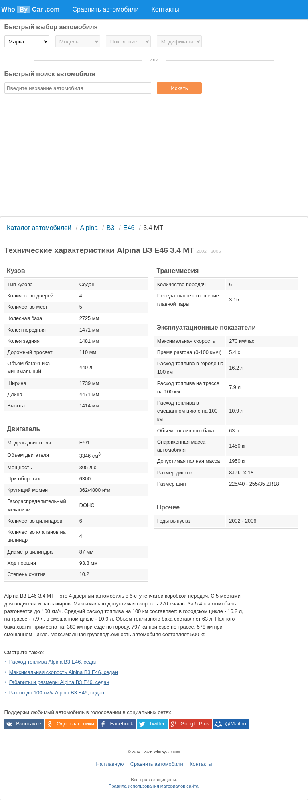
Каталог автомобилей (39, 227)
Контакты (201, 764)
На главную (110, 764)
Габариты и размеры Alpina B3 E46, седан (59, 682)
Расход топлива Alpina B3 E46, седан (53, 662)
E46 (128, 227)
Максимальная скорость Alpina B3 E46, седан (63, 672)
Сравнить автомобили (156, 764)
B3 (111, 227)
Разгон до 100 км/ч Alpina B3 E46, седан (56, 693)
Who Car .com (30, 9)
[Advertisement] (154, 156)
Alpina (89, 227)
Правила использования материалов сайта (153, 786)
